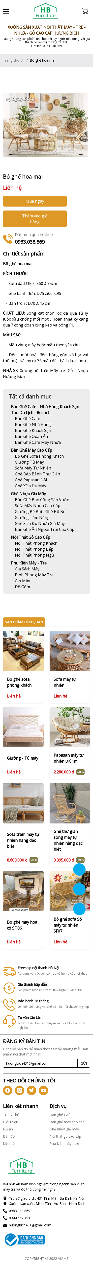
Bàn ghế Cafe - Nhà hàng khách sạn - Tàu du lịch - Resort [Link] (46, 409)
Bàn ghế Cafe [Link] (60, 1114)
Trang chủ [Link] (11, 60)
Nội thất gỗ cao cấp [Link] (30, 537)
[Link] (45, 11)
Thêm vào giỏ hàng (35, 219)
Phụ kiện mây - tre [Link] (29, 563)
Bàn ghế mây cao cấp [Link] (31, 450)
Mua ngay (35, 201)
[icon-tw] (31, 1090)
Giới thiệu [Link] (10, 1122)
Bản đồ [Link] (9, 1136)
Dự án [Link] (8, 1129)
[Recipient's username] (40, 1063)
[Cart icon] (86, 11)
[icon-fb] (7, 1090)
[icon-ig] (19, 1090)
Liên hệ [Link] (9, 1143)
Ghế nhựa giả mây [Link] (28, 493)
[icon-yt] (43, 1090)
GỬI (84, 1063)
